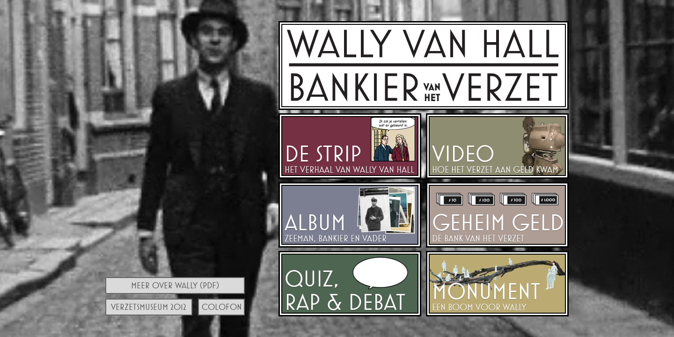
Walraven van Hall (423, 65)
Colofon (222, 307)
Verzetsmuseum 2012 (148, 307)
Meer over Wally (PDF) (175, 285)
